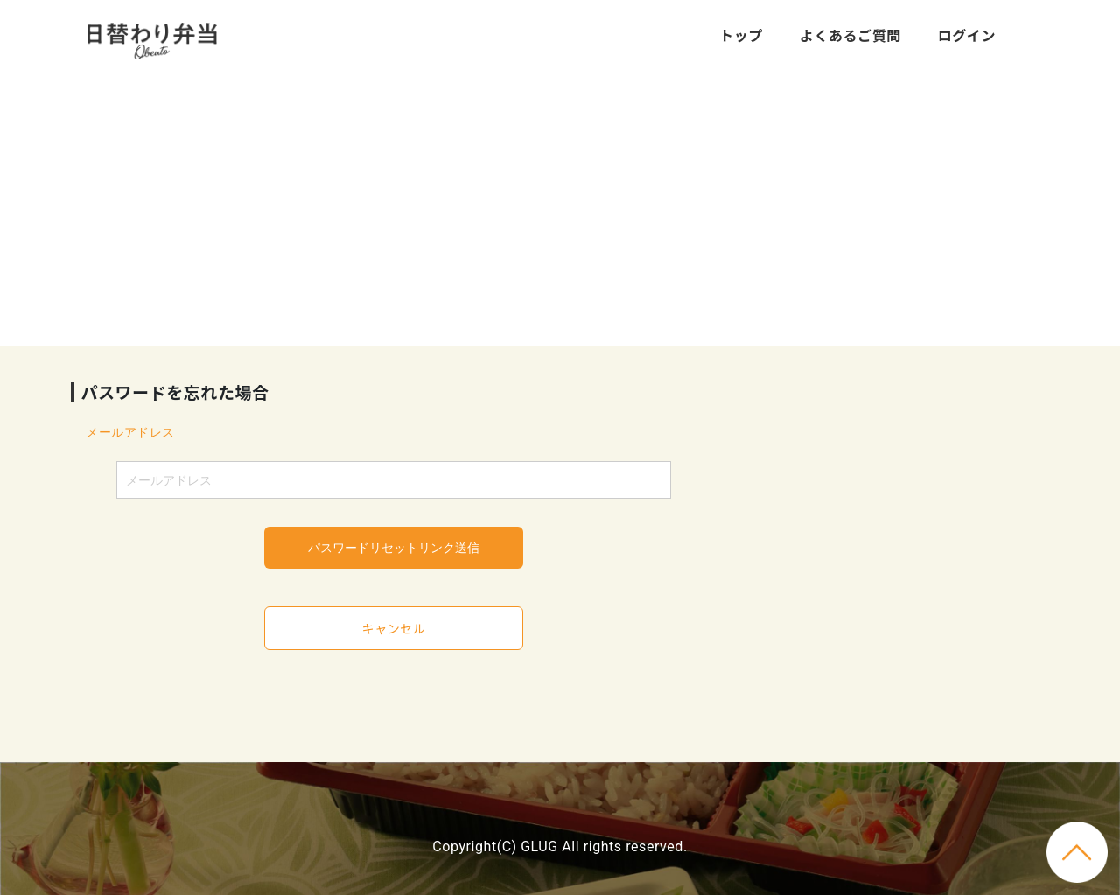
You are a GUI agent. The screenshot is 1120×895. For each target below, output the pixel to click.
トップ (741, 35)
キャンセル (394, 628)
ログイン (967, 35)
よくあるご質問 (850, 35)
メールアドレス (130, 432)
